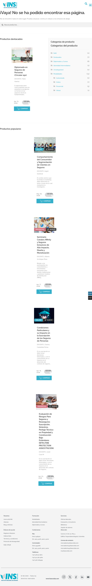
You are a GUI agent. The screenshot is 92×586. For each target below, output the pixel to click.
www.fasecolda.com (52, 578)
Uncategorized (58, 70)
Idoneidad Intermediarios (61, 65)
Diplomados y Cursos (60, 61)
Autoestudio (60, 78)
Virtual (58, 90)
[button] (86, 3)
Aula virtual (7, 545)
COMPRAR (24, 108)
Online (58, 82)
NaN (55, 53)
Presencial (59, 86)
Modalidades (57, 74)
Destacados (57, 57)
